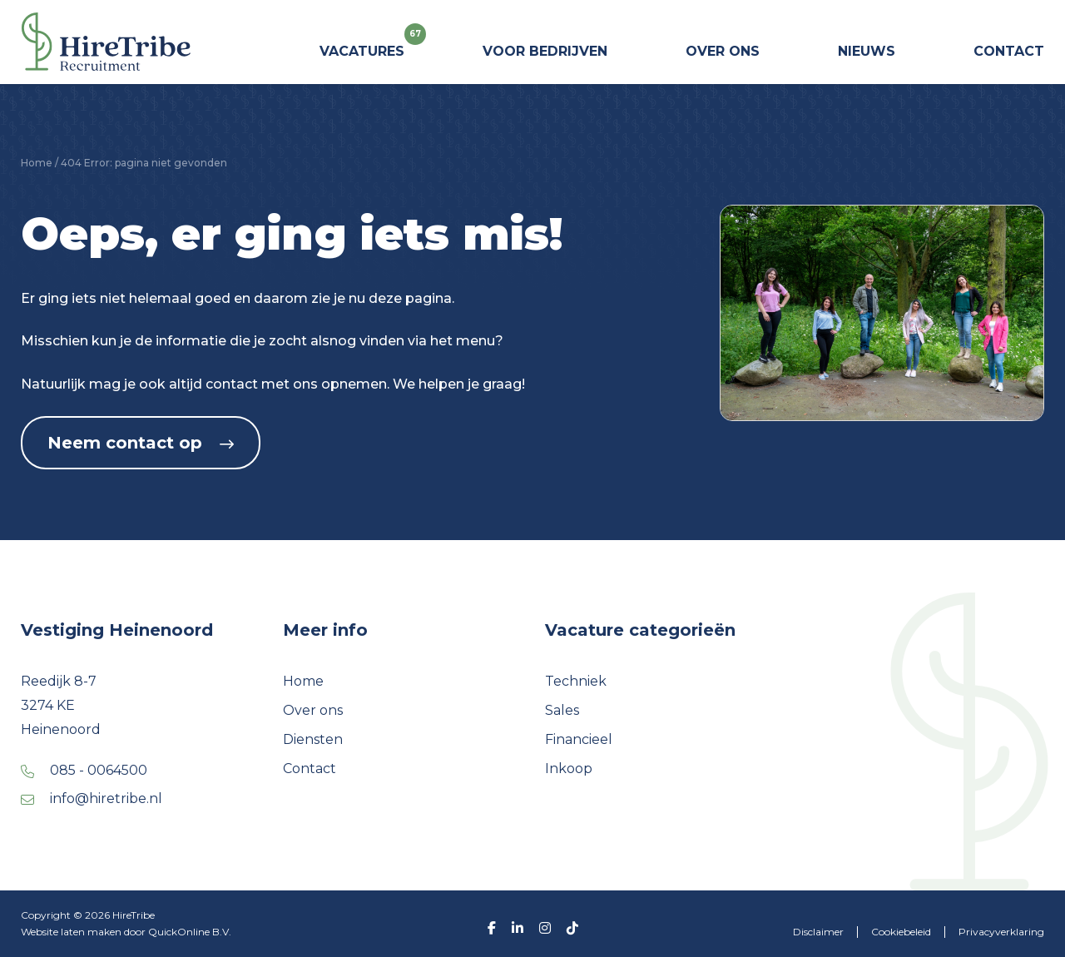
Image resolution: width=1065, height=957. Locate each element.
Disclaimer (818, 931)
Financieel (578, 739)
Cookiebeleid (901, 931)
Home (36, 162)
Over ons (723, 51)
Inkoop (568, 768)
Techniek (576, 681)
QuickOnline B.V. (189, 931)
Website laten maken (72, 931)
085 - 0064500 (98, 770)
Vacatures (362, 44)
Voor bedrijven (545, 51)
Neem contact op (140, 443)
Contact (1008, 51)
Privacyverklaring (1001, 931)
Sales (562, 710)
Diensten (313, 739)
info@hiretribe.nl (106, 798)
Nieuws (866, 51)
